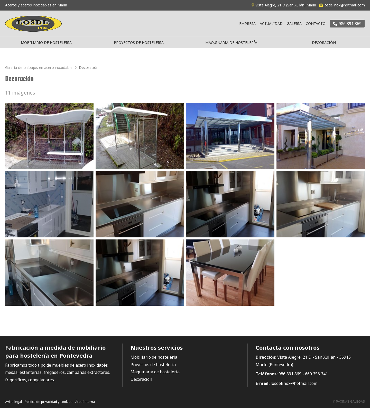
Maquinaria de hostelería (231, 42)
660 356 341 (316, 374)
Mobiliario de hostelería (46, 42)
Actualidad (271, 23)
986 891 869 (290, 374)
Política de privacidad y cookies (48, 401)
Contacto (316, 23)
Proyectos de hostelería (139, 42)
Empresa (247, 23)
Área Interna (85, 401)
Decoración (324, 42)
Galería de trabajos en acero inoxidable (38, 67)
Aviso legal (13, 401)
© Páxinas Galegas (349, 401)
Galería (294, 23)
